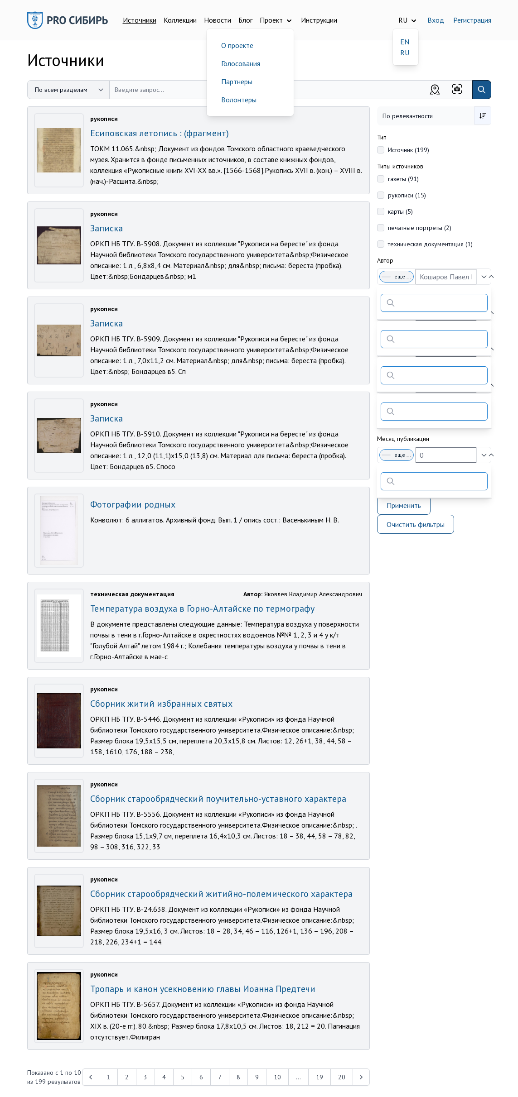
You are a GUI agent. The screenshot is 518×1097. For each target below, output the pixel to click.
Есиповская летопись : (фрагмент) (159, 133)
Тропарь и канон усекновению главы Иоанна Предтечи (202, 989)
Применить (404, 505)
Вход (435, 19)
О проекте (237, 45)
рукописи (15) (407, 195)
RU (404, 52)
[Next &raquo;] (361, 1077)
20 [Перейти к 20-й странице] (341, 1077)
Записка (106, 228)
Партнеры (236, 81)
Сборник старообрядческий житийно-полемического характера (221, 894)
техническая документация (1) (430, 244)
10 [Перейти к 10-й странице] (277, 1077)
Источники (139, 19)
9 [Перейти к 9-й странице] (257, 1077)
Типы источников (400, 166)
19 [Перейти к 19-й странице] (319, 1077)
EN (404, 41)
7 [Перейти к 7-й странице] (220, 1077)
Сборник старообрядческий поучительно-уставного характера (218, 799)
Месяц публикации (403, 439)
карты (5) (400, 211)
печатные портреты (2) (419, 228)
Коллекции (180, 19)
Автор (385, 260)
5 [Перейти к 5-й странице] (182, 1077)
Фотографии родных (132, 504)
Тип (382, 137)
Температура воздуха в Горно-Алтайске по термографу (202, 608)
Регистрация (472, 19)
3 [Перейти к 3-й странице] (145, 1077)
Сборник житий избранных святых (161, 703)
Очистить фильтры (416, 524)
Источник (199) (408, 150)
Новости (217, 19)
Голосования (240, 63)
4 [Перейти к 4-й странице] (164, 1077)
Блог (245, 19)
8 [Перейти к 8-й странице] (238, 1077)
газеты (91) (403, 179)
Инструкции (319, 19)
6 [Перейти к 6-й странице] (201, 1077)
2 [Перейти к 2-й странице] (127, 1077)
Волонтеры (239, 99)
